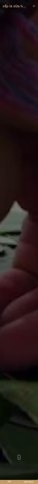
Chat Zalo (28, 482)
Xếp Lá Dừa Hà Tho (17, 6)
